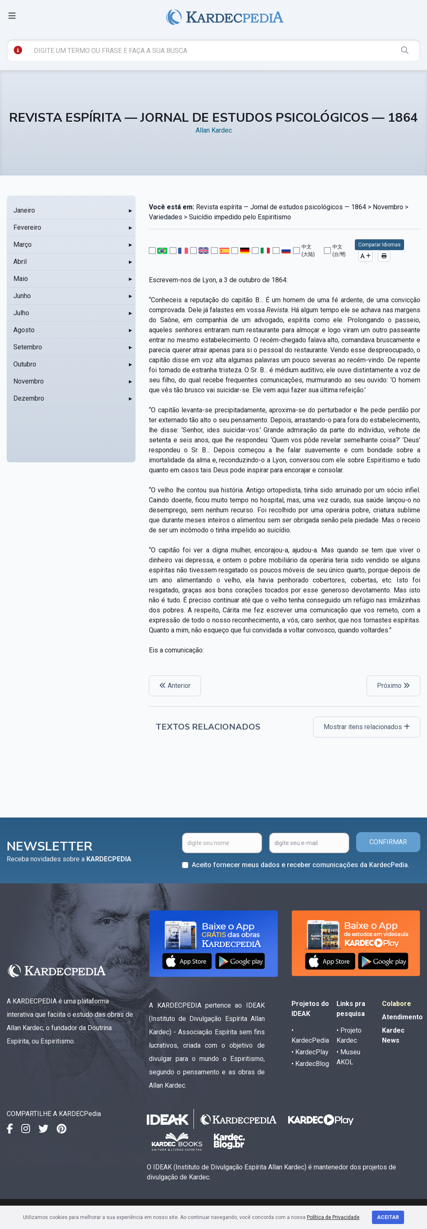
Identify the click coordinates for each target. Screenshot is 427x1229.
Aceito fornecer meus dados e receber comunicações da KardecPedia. (300, 865)
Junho (22, 296)
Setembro (27, 347)
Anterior (175, 686)
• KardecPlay (310, 1052)
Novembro (28, 381)
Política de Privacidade (333, 1217)
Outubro (24, 364)
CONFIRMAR (388, 842)
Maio (20, 279)
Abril (20, 262)
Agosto (24, 330)
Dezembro (28, 398)
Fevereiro (27, 227)
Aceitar (388, 1217)
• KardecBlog (310, 1064)
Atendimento (402, 1017)
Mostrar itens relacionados (367, 727)
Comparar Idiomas (379, 245)
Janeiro (24, 210)
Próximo (393, 686)
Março (22, 244)
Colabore (396, 1004)
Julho (21, 313)
